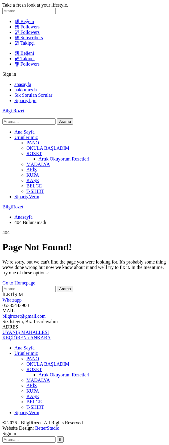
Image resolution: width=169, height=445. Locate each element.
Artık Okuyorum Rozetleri (63, 158)
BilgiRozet (12, 206)
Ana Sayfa (24, 131)
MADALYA (38, 164)
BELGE (34, 185)
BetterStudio (47, 428)
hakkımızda (25, 89)
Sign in (9, 74)
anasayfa (22, 84)
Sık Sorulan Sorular (33, 95)
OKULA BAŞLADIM (47, 148)
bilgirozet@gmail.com (24, 316)
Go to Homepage (18, 282)
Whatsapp (12, 299)
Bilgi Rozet (13, 110)
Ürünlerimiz (26, 137)
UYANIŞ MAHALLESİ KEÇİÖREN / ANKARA (26, 335)
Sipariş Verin (26, 196)
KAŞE (32, 180)
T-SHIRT (35, 191)
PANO (32, 142)
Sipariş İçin (25, 100)
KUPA (32, 175)
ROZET (34, 153)
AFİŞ (31, 169)
